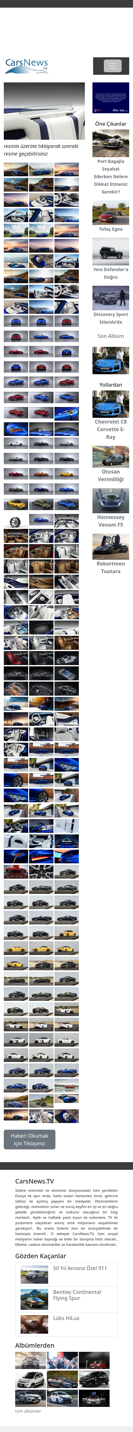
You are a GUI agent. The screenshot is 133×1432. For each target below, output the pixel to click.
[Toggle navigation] (113, 66)
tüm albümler (28, 1411)
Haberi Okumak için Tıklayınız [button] (29, 1139)
